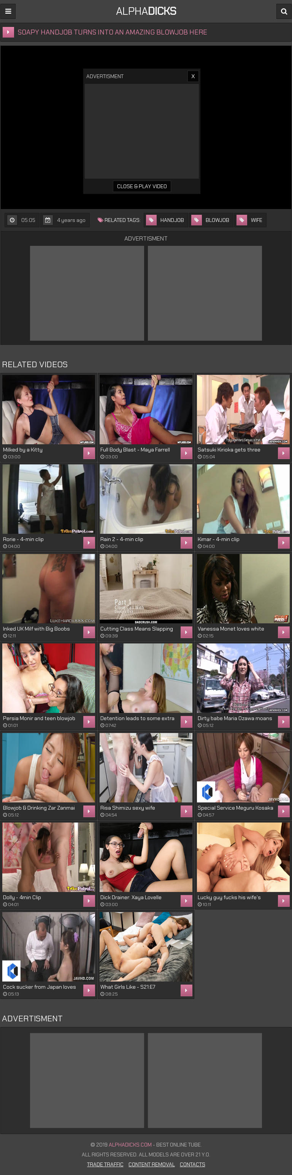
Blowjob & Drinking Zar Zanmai (39, 807)
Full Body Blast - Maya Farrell (135, 449)
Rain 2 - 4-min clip (121, 539)
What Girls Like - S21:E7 (127, 986)
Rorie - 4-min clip (23, 539)
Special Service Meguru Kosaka (235, 807)
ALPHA (146, 11)
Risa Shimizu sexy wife (127, 807)
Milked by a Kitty (23, 449)
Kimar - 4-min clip (219, 539)
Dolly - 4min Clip (22, 897)
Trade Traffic (105, 1164)
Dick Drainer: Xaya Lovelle (131, 897)
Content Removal (152, 1164)
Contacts (192, 1164)
